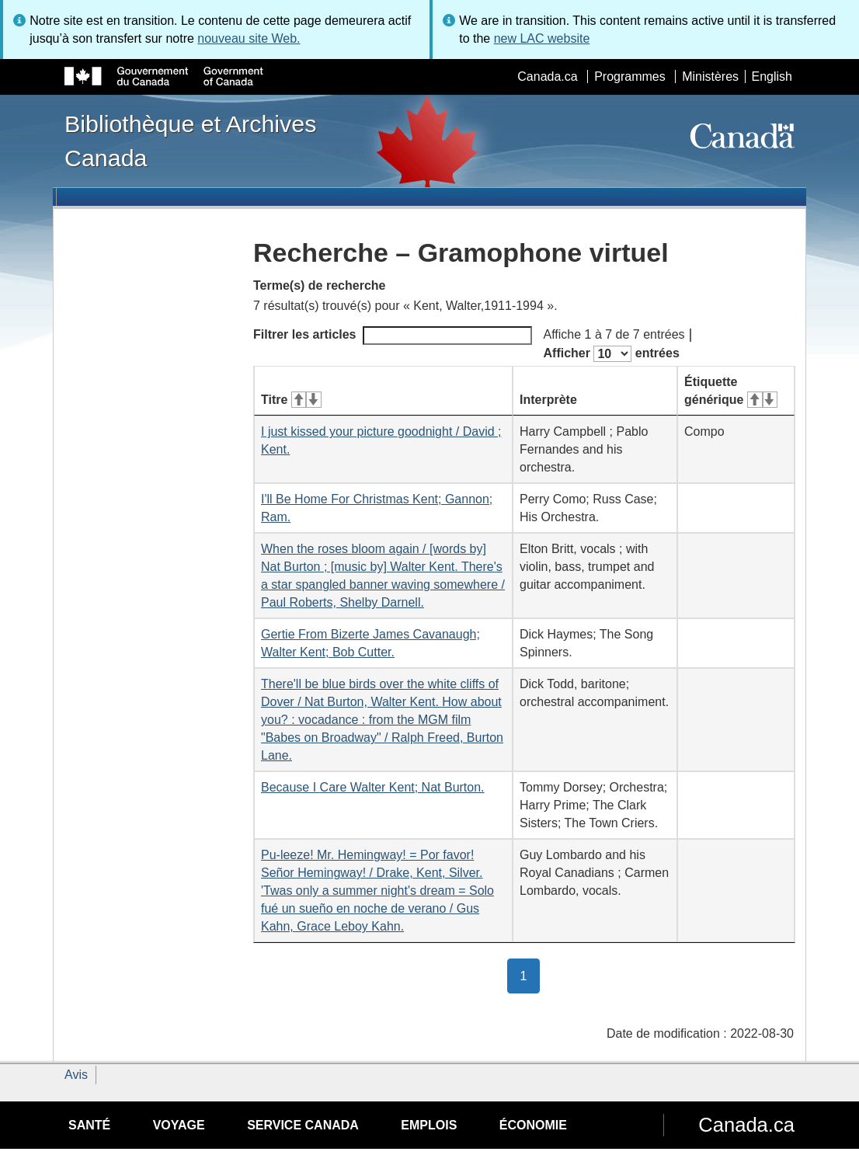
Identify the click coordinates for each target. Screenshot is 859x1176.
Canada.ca (547, 76)
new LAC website (542, 38)
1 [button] (530, 975)
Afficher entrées (612, 354)
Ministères (710, 76)
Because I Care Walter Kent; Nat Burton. (373, 787)
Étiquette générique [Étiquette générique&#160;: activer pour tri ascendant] (730, 390)
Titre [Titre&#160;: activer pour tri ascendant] (291, 399)
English (772, 76)
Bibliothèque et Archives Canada (190, 140)
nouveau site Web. (248, 38)
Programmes (630, 76)
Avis (76, 1074)
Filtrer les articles (392, 335)
